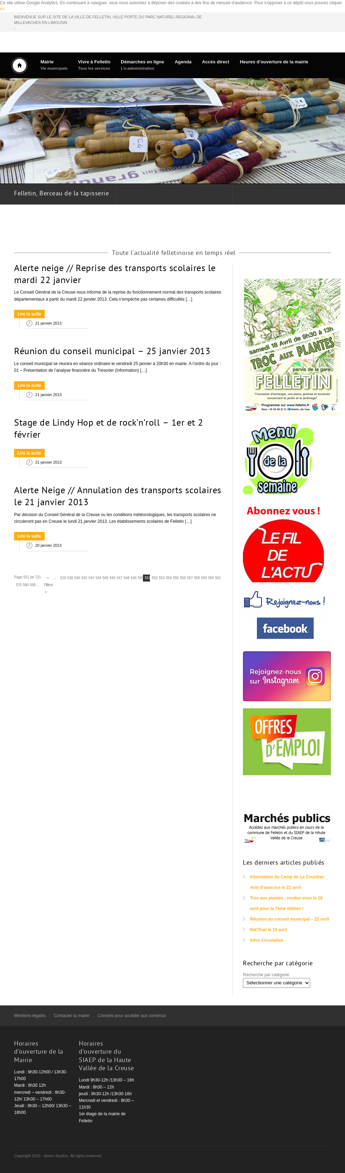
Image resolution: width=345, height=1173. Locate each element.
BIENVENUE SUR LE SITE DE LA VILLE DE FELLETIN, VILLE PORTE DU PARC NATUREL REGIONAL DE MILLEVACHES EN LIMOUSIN (108, 20)
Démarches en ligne (142, 65)
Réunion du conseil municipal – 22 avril (289, 919)
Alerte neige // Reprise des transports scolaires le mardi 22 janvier (115, 275)
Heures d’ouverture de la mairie (274, 61)
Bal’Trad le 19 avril (268, 929)
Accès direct (215, 61)
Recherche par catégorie (266, 974)
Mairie (54, 65)
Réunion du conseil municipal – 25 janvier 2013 (112, 352)
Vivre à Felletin (94, 65)
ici (2, 8)
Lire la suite (29, 314)
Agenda (183, 61)
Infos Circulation (266, 940)
